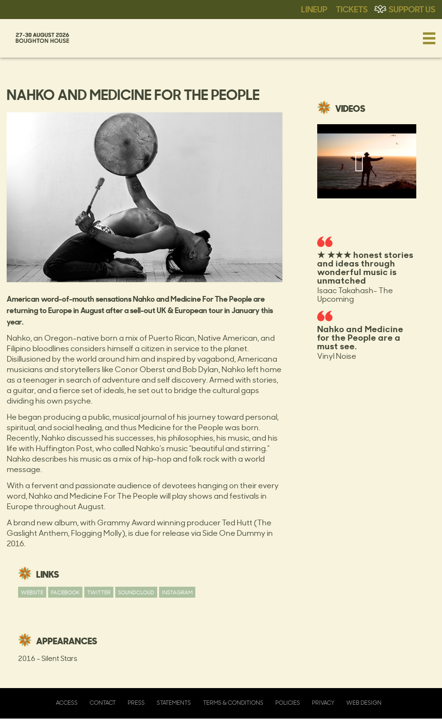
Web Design (364, 703)
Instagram (177, 592)
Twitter (98, 592)
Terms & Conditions (233, 703)
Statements (174, 703)
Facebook (65, 592)
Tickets (352, 8)
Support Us (412, 8)
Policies (287, 703)
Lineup (314, 8)
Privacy (323, 703)
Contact (103, 703)
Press (136, 703)
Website (32, 592)
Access (67, 703)
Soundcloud (136, 592)
